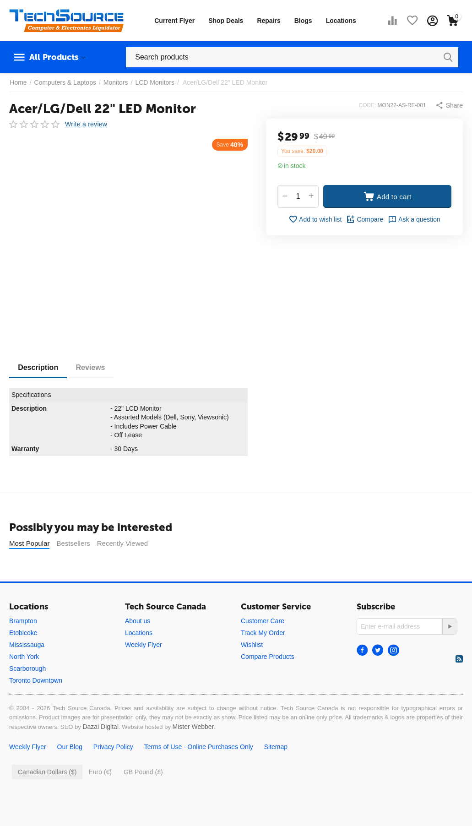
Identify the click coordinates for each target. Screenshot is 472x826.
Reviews (91, 367)
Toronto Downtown (35, 680)
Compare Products (267, 656)
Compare (364, 219)
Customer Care (262, 621)
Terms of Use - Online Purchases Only (198, 746)
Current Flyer (174, 20)
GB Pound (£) (143, 772)
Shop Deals (225, 20)
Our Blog (69, 746)
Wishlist (252, 644)
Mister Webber (193, 726)
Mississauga (26, 644)
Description (38, 367)
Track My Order (263, 632)
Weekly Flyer (143, 644)
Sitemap (276, 746)
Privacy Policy (113, 746)
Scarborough (27, 668)
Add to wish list (315, 219)
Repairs (268, 20)
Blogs (303, 20)
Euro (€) (100, 772)
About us (137, 621)
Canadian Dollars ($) (47, 772)
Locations (341, 20)
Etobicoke (23, 632)
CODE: (367, 105)
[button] (449, 105)
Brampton (23, 621)
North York (24, 656)
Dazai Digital (100, 726)
